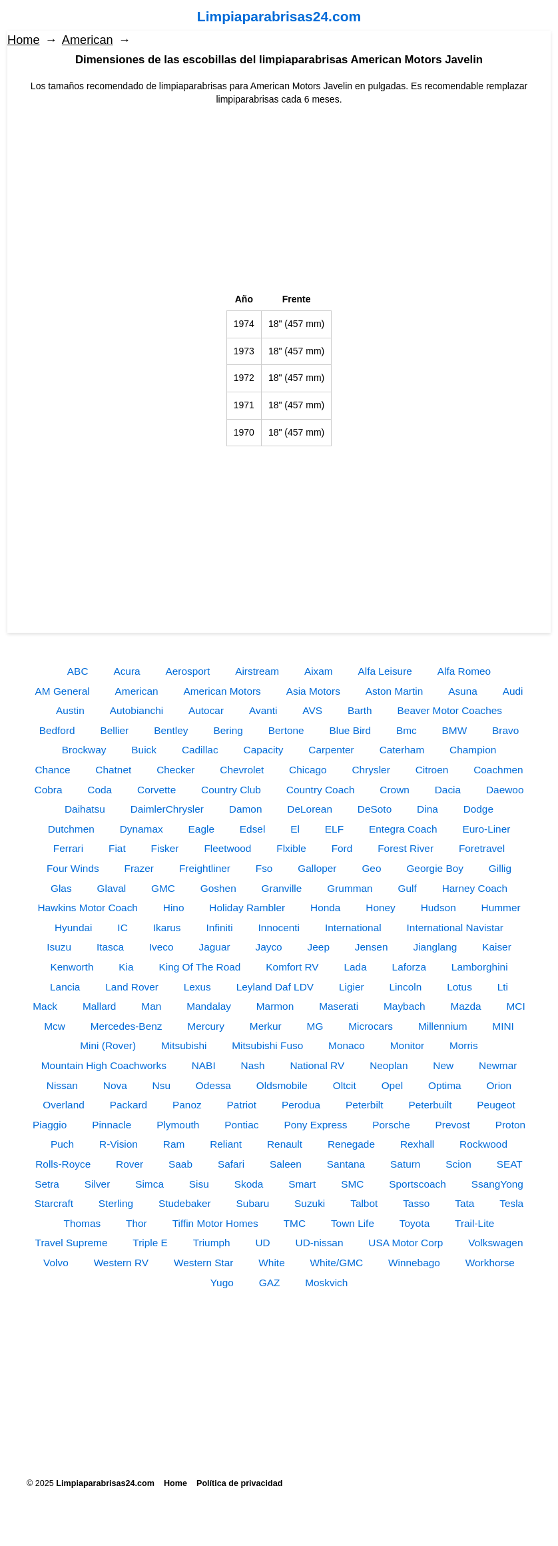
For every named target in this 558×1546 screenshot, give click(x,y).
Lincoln (406, 986)
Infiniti (219, 927)
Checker (175, 769)
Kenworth (71, 966)
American (87, 40)
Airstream (257, 671)
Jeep (319, 947)
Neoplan (389, 1065)
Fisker (165, 848)
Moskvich (326, 1282)
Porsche (391, 1124)
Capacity (264, 749)
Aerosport (188, 671)
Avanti (263, 710)
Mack (45, 1006)
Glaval (111, 888)
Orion (499, 1085)
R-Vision (118, 1144)
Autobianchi (136, 710)
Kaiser (496, 947)
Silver (97, 1184)
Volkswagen (495, 1242)
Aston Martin (394, 691)
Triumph (211, 1242)
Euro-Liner (487, 829)
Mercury (205, 1026)
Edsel (253, 829)
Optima (444, 1085)
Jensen (371, 947)
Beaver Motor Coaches (450, 710)
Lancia (65, 986)
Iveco (161, 947)
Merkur (266, 1026)
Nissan (62, 1085)
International (353, 927)
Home (23, 40)
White (271, 1262)
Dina (427, 809)
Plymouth (177, 1124)
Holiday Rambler (247, 907)
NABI (204, 1065)
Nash (253, 1065)
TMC (295, 1223)
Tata (464, 1203)
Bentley (171, 730)
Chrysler (371, 769)
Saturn (405, 1164)
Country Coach (320, 789)
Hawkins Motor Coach (87, 907)
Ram (174, 1144)
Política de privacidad (239, 1483)
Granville (282, 888)
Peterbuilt (429, 1104)
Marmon (275, 1006)
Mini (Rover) (108, 1045)
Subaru (253, 1203)
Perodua (301, 1104)
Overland (63, 1104)
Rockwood (483, 1144)
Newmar (498, 1065)
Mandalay (208, 1006)
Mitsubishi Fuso (267, 1045)
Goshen (218, 888)
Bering (228, 730)
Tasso (416, 1203)
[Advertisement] (279, 200)
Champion (472, 749)
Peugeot (496, 1104)
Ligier (351, 986)
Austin (70, 710)
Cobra (49, 789)
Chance (52, 769)
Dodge (478, 809)
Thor (136, 1223)
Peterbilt (364, 1104)
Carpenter (331, 749)
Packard (128, 1104)
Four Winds (73, 868)
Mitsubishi (183, 1045)
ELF (334, 829)
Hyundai (73, 927)
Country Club (231, 789)
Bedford (57, 730)
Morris (463, 1045)
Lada (355, 966)
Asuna (462, 691)
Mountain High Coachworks (103, 1065)
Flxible (291, 848)
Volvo (56, 1262)
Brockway (84, 749)
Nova (115, 1085)
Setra (47, 1184)
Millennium (442, 1026)
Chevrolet (242, 769)
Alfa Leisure (385, 671)
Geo (371, 868)
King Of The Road (200, 966)
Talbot (364, 1203)
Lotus (459, 986)
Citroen (432, 769)
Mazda (465, 1006)
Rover (129, 1164)
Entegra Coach (403, 829)
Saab (180, 1164)
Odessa (213, 1085)
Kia (126, 966)
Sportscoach (417, 1184)
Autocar (206, 710)
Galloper (317, 868)
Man (151, 1006)
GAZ (269, 1282)
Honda (325, 907)
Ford (342, 848)
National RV (317, 1065)
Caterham (402, 749)
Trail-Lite (474, 1223)
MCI (515, 1006)
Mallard (99, 1006)
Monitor (407, 1045)
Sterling (116, 1203)
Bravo (505, 730)
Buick (143, 749)
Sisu (199, 1184)
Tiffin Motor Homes (215, 1223)
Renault (284, 1144)
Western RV (121, 1262)
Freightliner (204, 868)
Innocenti (279, 927)
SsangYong (497, 1184)
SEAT (510, 1164)
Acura (126, 671)
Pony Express (315, 1124)
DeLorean (309, 809)
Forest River (405, 848)
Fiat (117, 848)
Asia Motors (313, 691)
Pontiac (241, 1124)
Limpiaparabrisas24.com (279, 16)
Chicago (307, 769)
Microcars (370, 1026)
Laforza (409, 966)
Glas (61, 888)
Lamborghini (479, 966)
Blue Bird (350, 730)
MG (315, 1026)
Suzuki (309, 1203)
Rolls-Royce (63, 1164)
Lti (502, 986)
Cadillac (200, 749)
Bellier (114, 730)
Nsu (161, 1085)
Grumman (349, 888)
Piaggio (50, 1124)
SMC (352, 1184)
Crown (394, 789)
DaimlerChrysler (167, 809)
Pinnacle (111, 1124)
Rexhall (417, 1144)
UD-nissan (320, 1242)
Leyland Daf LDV (275, 986)
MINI (503, 1026)
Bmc (406, 730)
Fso (264, 868)
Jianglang (435, 947)
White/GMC (337, 1262)
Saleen (286, 1164)
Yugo (222, 1282)
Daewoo (504, 789)
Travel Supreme (71, 1242)
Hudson (438, 907)
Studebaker (184, 1203)
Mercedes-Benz (126, 1026)
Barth (360, 710)
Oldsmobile (282, 1085)
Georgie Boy (434, 868)
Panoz (187, 1104)
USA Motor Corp (405, 1242)
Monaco (346, 1045)
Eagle (201, 829)
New (443, 1065)
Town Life (352, 1223)
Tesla (511, 1203)
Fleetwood (227, 848)
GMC (163, 888)
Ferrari (68, 848)
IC (122, 927)
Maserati (338, 1006)
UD (262, 1242)
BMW (454, 730)
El (295, 829)
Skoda (249, 1184)
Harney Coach (474, 888)
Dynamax (141, 829)
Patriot (241, 1104)
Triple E (150, 1242)
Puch (62, 1144)
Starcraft (54, 1203)
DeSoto (375, 809)
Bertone (286, 730)
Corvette (156, 789)
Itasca (110, 947)
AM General (62, 691)
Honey (381, 907)
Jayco (268, 947)
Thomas (82, 1223)
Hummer (501, 907)
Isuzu (59, 947)
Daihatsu (85, 809)
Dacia (448, 789)
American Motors (221, 691)
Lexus (197, 986)
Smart (302, 1184)
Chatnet (113, 769)
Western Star (204, 1262)
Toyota (414, 1223)
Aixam (318, 671)
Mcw (54, 1026)
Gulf (407, 888)
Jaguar (214, 947)
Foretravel (482, 848)
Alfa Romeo (464, 671)
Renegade (351, 1144)
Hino (173, 907)
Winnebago (414, 1262)
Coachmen (498, 769)
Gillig (500, 868)
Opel (393, 1085)
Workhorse (490, 1262)
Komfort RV (292, 966)
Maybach (404, 1006)
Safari (231, 1164)
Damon (245, 809)
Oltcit (344, 1085)
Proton (510, 1124)
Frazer (139, 868)
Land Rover (131, 986)
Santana (346, 1164)
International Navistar (455, 927)
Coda (99, 789)
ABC (78, 671)
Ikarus (167, 927)
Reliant (226, 1144)
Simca (149, 1184)
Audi (513, 691)
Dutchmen (71, 829)
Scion (458, 1164)
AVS (312, 710)
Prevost (452, 1124)
